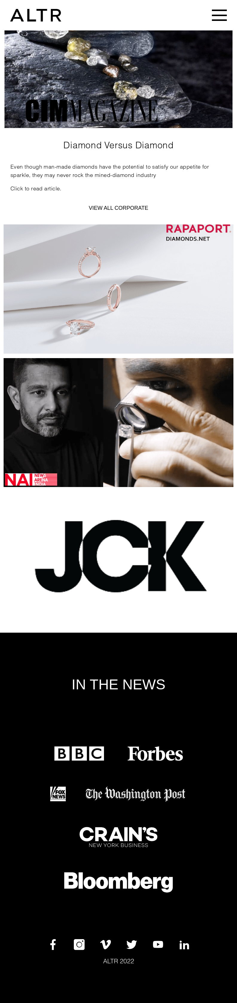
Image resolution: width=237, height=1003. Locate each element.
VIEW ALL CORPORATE (118, 208)
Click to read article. (36, 188)
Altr (110, 961)
